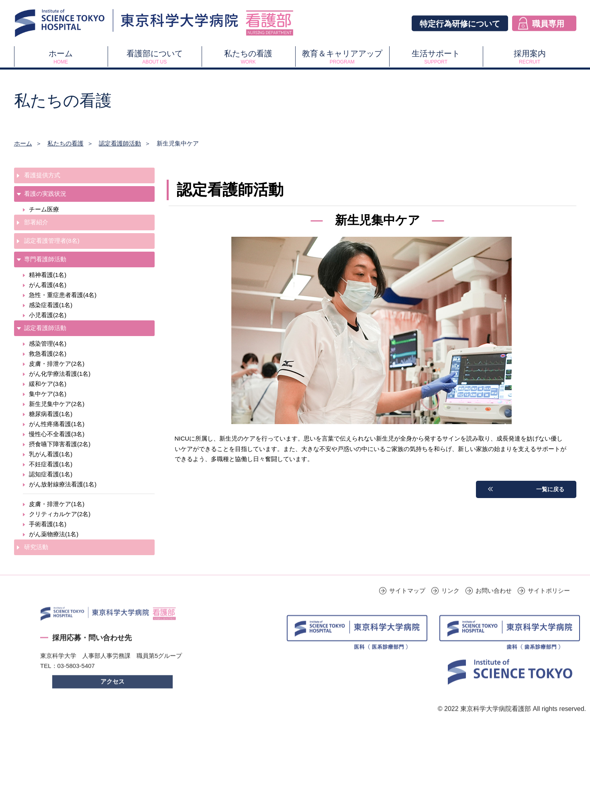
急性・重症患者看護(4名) (62, 294)
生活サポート (436, 57)
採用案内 (529, 57)
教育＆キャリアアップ (342, 57)
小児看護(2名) (47, 315)
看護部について (154, 57)
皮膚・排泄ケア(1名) (56, 503)
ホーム (60, 57)
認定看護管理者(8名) (52, 240)
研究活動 (36, 546)
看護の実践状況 (45, 193)
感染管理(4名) (47, 343)
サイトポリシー (549, 602)
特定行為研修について (460, 23)
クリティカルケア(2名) (59, 514)
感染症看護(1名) (50, 304)
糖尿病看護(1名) (50, 413)
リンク (450, 602)
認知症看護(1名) (50, 474)
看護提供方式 (42, 175)
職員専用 (548, 23)
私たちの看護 (248, 57)
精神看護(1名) (47, 274)
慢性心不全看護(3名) (56, 434)
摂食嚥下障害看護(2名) (59, 444)
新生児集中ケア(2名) (56, 403)
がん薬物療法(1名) (53, 534)
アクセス (112, 693)
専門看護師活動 (45, 259)
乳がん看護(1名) (50, 454)
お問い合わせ (494, 602)
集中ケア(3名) (47, 393)
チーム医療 (44, 209)
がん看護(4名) (47, 284)
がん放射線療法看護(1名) (62, 484)
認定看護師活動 (120, 143)
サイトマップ (407, 602)
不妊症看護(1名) (50, 464)
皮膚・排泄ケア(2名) (56, 363)
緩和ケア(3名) (47, 383)
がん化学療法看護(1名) (59, 373)
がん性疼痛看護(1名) (56, 423)
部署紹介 (36, 222)
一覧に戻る (549, 489)
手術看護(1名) (47, 524)
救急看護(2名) (47, 353)
